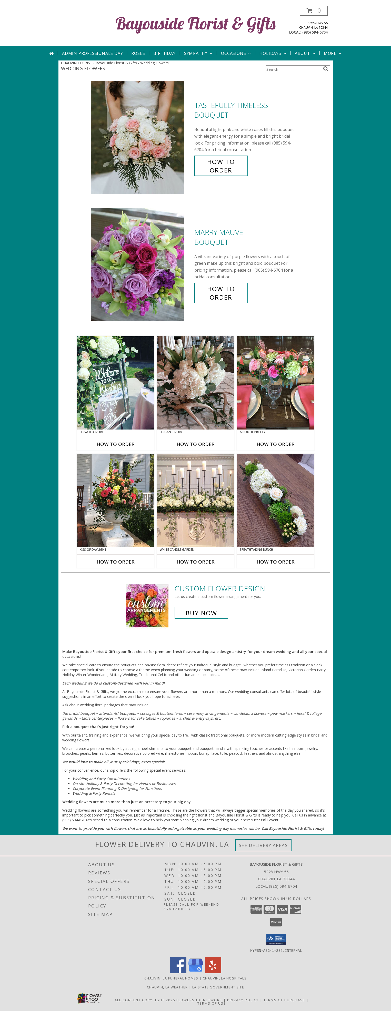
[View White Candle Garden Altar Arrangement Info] (195, 500)
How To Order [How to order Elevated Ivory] (116, 444)
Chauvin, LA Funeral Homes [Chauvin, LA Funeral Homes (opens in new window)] (171, 978)
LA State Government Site (218, 987)
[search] (326, 69)
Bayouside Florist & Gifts (195, 23)
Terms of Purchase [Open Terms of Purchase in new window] (284, 999)
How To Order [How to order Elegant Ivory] (196, 444)
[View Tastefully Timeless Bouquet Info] (141, 137)
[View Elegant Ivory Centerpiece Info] (195, 383)
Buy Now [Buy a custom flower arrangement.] (201, 613)
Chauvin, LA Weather (167, 987)
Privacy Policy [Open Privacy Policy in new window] (243, 999)
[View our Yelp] (213, 971)
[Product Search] (293, 69)
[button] (314, 11)
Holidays (273, 53)
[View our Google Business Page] (195, 971)
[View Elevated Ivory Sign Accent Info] (115, 383)
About (305, 53)
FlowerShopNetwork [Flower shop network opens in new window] (199, 999)
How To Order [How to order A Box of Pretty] (276, 444)
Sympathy (199, 53)
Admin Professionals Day (92, 53)
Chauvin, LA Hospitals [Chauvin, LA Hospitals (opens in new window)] (225, 978)
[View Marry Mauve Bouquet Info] (141, 264)
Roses (138, 53)
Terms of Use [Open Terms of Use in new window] (211, 1003)
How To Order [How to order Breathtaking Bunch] (276, 561)
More (333, 53)
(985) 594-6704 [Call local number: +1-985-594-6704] (315, 32)
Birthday (164, 53)
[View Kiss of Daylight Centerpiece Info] (115, 500)
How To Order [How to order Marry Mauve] (221, 292)
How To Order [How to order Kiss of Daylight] (116, 561)
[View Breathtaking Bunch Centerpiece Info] (275, 500)
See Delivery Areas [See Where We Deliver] (263, 845)
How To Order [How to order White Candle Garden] (196, 561)
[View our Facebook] (178, 971)
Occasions (236, 53)
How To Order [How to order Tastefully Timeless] (221, 165)
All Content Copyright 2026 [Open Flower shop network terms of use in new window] (145, 999)
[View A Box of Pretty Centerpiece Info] (275, 383)
